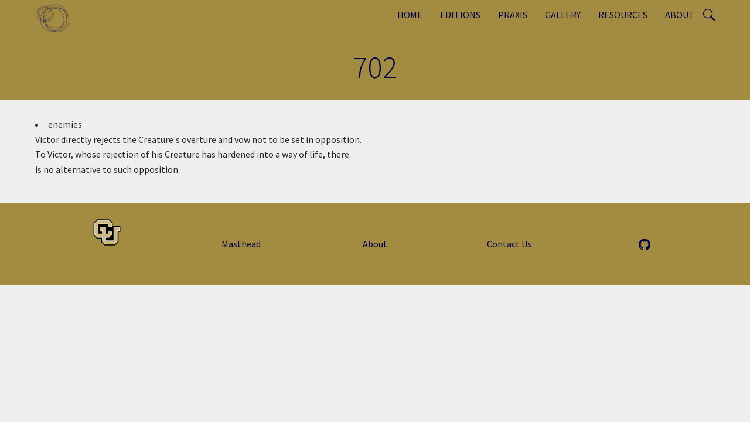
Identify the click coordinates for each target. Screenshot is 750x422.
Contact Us (509, 244)
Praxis (512, 15)
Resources (622, 15)
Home (409, 15)
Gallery (563, 15)
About (679, 15)
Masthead (241, 244)
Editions (460, 15)
